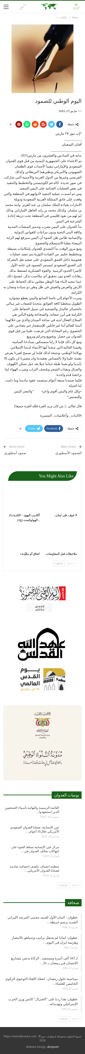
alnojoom (53, 1047)
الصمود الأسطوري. (68, 453)
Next (58, 563)
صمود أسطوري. (14, 453)
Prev (71, 563)
